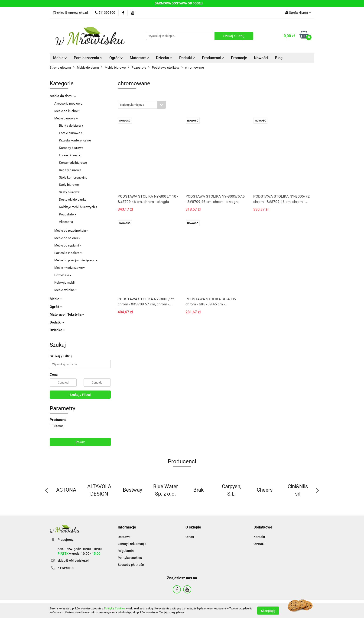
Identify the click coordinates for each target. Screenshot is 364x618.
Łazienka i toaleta (68, 253)
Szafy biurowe (69, 192)
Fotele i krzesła (69, 155)
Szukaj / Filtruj (80, 395)
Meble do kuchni (67, 111)
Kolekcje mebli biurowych (78, 207)
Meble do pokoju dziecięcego (76, 260)
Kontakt (259, 537)
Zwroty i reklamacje (132, 544)
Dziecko (164, 58)
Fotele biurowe (71, 133)
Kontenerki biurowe (73, 162)
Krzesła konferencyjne (75, 140)
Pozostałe (67, 214)
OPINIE (259, 544)
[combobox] (142, 105)
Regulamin (126, 551)
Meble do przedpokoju (71, 230)
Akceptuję (268, 610)
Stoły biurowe (69, 184)
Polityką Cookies (114, 608)
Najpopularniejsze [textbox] (132, 104)
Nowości (261, 58)
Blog (279, 58)
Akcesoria (66, 222)
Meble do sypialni (67, 245)
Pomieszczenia (88, 58)
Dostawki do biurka (73, 199)
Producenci (213, 58)
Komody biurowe (71, 148)
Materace (139, 58)
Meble (60, 58)
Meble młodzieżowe (69, 267)
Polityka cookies (130, 558)
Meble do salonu (67, 238)
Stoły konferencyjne (73, 177)
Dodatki (187, 58)
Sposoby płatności (131, 565)
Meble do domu (63, 96)
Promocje (239, 58)
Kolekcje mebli (64, 282)
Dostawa (124, 537)
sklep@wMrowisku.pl (73, 560)
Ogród (116, 58)
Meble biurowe (66, 118)
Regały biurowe (70, 170)
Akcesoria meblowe (68, 103)
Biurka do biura (71, 125)
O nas (189, 537)
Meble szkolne (65, 290)
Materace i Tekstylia (67, 314)
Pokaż (80, 442)
